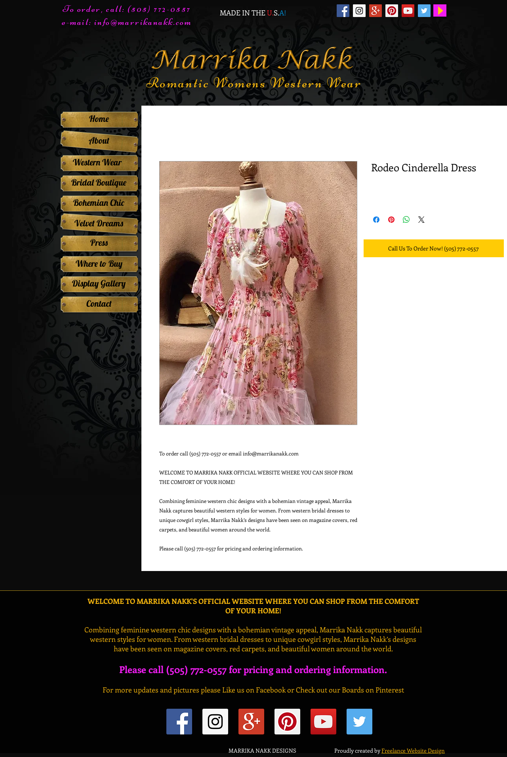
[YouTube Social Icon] (408, 10)
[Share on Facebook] (376, 219)
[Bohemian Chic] (98, 202)
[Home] (98, 118)
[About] (98, 140)
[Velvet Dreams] (98, 223)
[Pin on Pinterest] (391, 219)
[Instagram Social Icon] (359, 10)
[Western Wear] (97, 162)
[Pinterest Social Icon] (391, 10)
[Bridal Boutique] (98, 182)
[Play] (439, 10)
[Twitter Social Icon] (424, 10)
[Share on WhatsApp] (406, 219)
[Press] (98, 242)
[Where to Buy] (98, 263)
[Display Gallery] (98, 283)
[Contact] (98, 303)
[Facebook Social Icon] (343, 10)
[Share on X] (421, 219)
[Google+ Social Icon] (375, 10)
